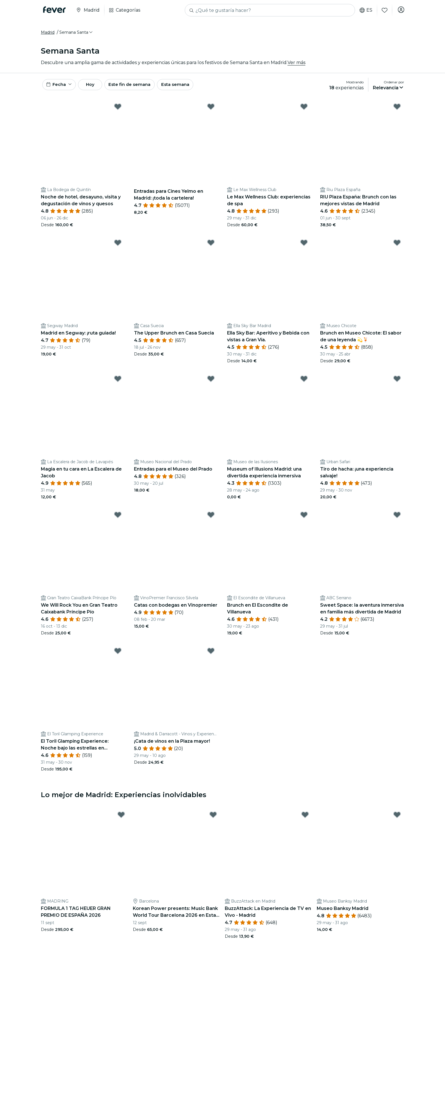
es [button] (364, 10)
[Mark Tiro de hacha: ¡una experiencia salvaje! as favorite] (397, 384)
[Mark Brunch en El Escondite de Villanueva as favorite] (304, 520)
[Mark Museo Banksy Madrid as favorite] (397, 819)
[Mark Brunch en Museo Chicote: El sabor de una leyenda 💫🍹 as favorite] (397, 247)
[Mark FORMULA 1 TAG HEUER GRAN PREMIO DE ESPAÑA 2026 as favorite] (121, 819)
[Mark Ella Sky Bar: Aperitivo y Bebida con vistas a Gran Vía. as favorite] (304, 247)
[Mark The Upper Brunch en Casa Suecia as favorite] (211, 247)
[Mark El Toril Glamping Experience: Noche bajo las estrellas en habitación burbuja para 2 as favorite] (117, 656)
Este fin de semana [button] (142, 88)
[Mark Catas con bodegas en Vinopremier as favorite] (211, 520)
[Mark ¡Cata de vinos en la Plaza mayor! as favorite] (211, 656)
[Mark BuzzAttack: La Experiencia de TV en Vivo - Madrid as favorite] (305, 819)
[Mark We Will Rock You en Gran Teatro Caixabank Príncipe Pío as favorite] (117, 520)
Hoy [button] (97, 88)
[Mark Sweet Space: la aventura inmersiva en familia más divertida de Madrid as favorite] (397, 520)
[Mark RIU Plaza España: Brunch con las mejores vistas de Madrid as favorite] (397, 111)
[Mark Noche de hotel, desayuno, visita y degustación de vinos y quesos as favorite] (117, 111)
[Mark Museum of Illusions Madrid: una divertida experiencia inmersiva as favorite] (304, 384)
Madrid (47, 34)
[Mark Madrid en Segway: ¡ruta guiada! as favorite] (117, 247)
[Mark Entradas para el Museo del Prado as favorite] (211, 384)
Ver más (296, 65)
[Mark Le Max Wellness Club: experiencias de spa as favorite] (304, 111)
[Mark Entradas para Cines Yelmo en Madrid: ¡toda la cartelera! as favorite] (211, 111)
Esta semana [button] (192, 88)
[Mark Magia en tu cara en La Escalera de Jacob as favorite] (117, 384)
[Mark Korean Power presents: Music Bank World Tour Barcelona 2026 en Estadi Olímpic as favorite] (213, 819)
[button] (76, 35)
